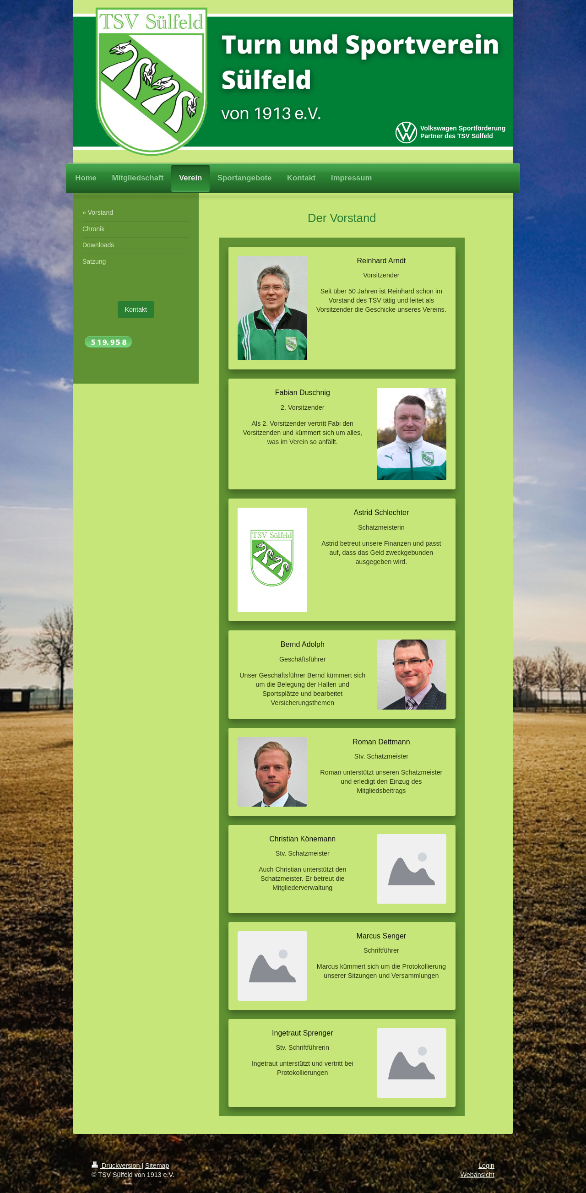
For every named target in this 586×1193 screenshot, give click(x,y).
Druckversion (116, 1165)
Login (486, 1165)
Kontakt (136, 309)
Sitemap (157, 1165)
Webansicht (477, 1174)
